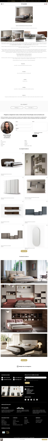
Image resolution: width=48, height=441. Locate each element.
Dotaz (33, 121)
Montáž (14, 422)
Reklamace (15, 423)
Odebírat (27, 382)
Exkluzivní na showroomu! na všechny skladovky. (21, 1)
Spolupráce (26, 421)
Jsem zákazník (3, 423)
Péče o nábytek (38, 422)
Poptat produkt (44, 439)
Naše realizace (26, 422)
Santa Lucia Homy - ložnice (28, 145)
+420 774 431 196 (7, 136)
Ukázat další (24, 251)
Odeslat (34, 135)
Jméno (17, 121)
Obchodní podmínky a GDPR (18, 424)
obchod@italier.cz (7, 137)
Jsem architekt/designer (5, 424)
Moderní (26, 140)
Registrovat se (3, 421)
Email (17, 125)
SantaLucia (26, 143)
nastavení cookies (32, 437)
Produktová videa (39, 421)
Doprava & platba (16, 421)
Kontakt (25, 423)
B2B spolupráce (4, 422)
